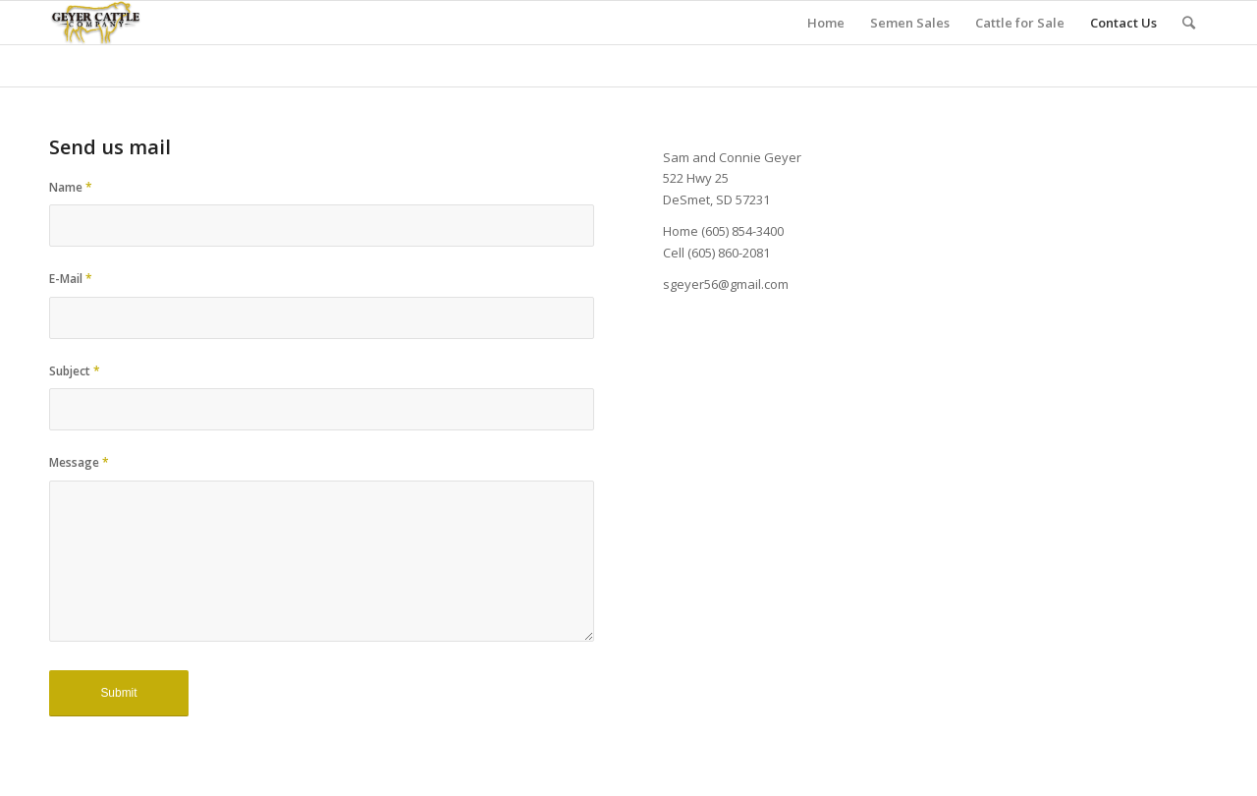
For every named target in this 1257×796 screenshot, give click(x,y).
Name (70, 187)
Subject (74, 371)
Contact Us (1123, 22)
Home (826, 22)
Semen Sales (910, 22)
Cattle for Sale (1020, 22)
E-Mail (70, 278)
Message (79, 462)
